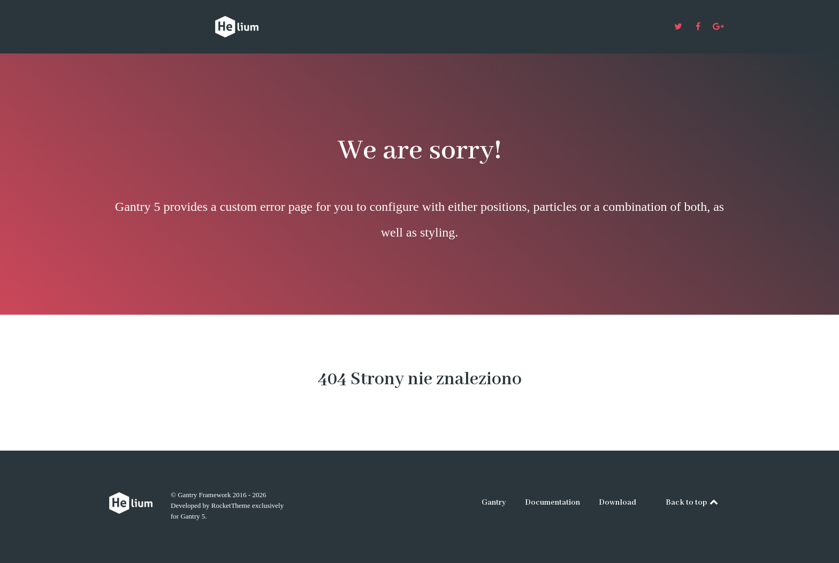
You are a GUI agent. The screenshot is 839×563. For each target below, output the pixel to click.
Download (617, 502)
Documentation (552, 502)
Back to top (693, 502)
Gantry (494, 502)
